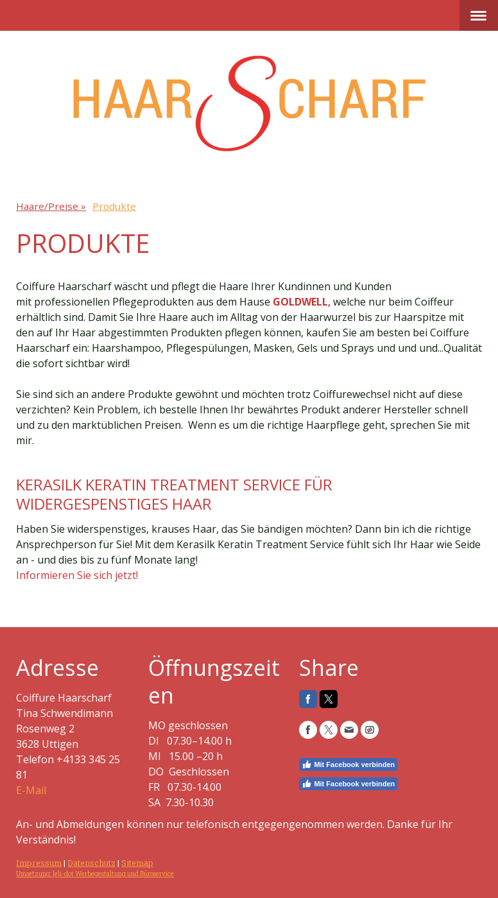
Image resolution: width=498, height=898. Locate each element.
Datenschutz (91, 863)
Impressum (39, 863)
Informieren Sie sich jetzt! (77, 575)
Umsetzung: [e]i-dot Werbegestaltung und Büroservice (95, 874)
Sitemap (137, 863)
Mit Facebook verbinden (348, 764)
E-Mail (31, 790)
